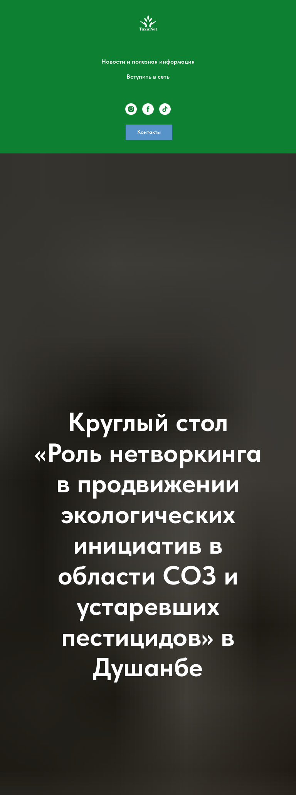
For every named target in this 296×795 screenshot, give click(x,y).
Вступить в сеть (148, 76)
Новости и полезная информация (148, 61)
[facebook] (148, 109)
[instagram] (131, 109)
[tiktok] (165, 109)
